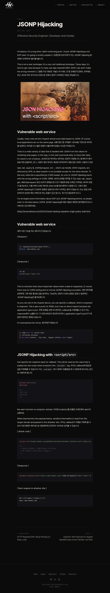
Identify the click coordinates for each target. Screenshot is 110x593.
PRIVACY (73, 574)
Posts (61, 5)
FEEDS (63, 574)
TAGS (35, 574)
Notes (73, 5)
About (101, 5)
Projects (87, 5)
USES (43, 574)
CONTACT (53, 574)
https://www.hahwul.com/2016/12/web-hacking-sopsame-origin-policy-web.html (53, 211)
